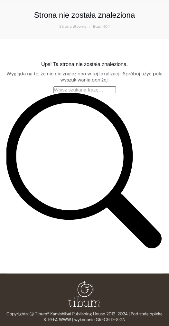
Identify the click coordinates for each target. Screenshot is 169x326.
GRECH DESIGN (111, 319)
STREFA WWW (57, 319)
